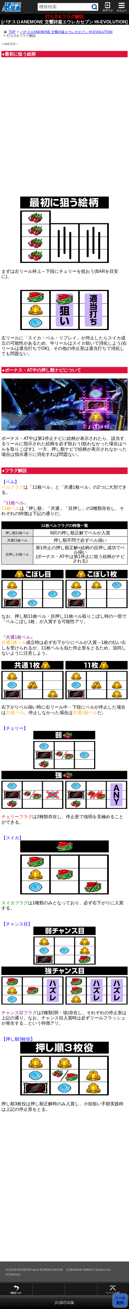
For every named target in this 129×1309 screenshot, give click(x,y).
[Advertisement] (64, 130)
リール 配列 (120, 1300)
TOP (12, 32)
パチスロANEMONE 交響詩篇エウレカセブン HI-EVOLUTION (66, 32)
